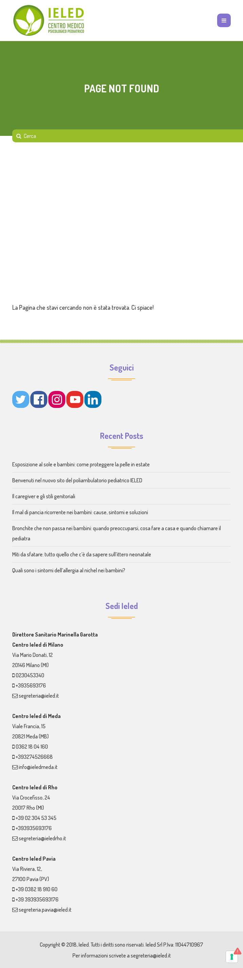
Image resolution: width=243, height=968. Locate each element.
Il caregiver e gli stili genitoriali (43, 496)
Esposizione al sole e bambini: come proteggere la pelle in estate (81, 464)
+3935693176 (31, 685)
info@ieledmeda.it (38, 767)
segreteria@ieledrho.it (42, 838)
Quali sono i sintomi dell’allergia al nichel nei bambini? (68, 570)
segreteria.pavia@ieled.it (45, 909)
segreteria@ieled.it (39, 695)
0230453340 (30, 675)
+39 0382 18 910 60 (37, 889)
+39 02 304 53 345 (36, 817)
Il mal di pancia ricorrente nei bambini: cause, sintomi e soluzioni (80, 512)
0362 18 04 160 (32, 746)
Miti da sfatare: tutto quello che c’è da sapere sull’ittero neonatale (81, 554)
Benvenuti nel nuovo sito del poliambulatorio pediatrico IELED (77, 480)
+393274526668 (34, 756)
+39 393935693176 (37, 899)
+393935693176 (34, 828)
